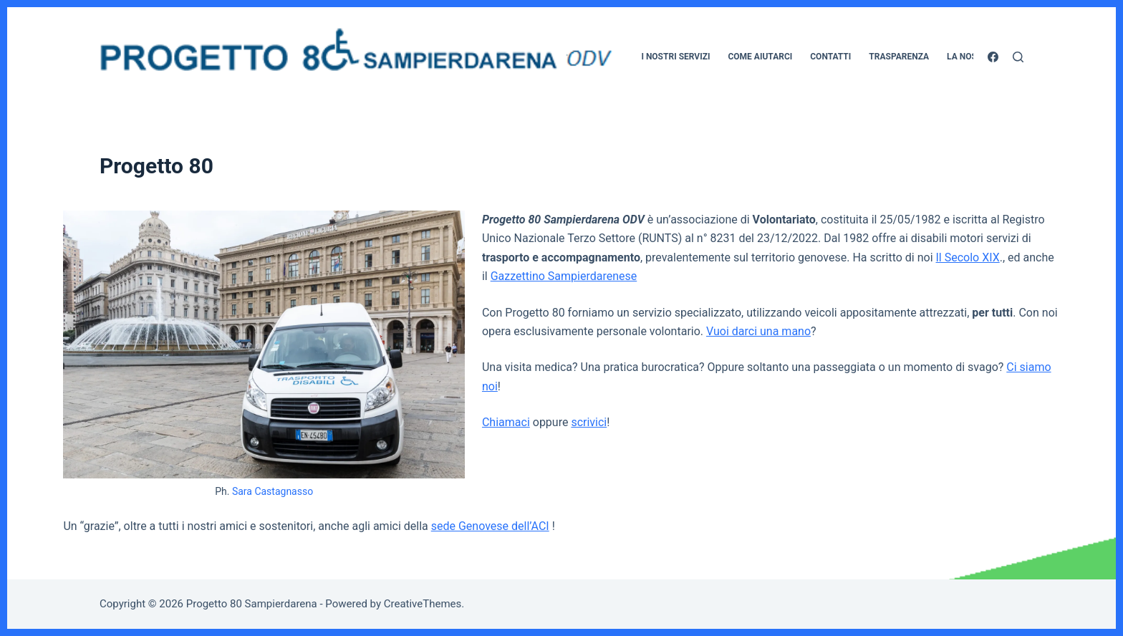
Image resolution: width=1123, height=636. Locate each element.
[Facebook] (993, 57)
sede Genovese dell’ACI (490, 526)
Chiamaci (506, 422)
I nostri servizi (675, 57)
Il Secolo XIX (968, 257)
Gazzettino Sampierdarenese (564, 276)
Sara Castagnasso (272, 491)
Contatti (830, 57)
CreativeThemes (423, 603)
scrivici (589, 422)
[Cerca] (1018, 57)
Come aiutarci (760, 57)
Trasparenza (899, 57)
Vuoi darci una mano (758, 331)
